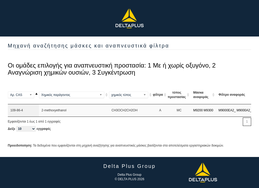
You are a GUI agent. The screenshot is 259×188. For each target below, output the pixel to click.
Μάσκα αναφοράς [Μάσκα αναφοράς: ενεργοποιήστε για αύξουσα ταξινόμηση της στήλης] (200, 95)
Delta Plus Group (129, 175)
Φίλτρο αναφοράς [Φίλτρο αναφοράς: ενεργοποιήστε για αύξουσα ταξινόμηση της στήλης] (231, 94)
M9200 (198, 110)
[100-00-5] (23, 95)
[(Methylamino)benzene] (74, 95)
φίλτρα (158, 94)
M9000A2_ (244, 110)
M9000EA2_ (227, 110)
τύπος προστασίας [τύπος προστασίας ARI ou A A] (177, 95)
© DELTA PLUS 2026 (129, 179)
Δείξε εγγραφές (29, 129)
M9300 (208, 110)
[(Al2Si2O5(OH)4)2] (131, 95)
